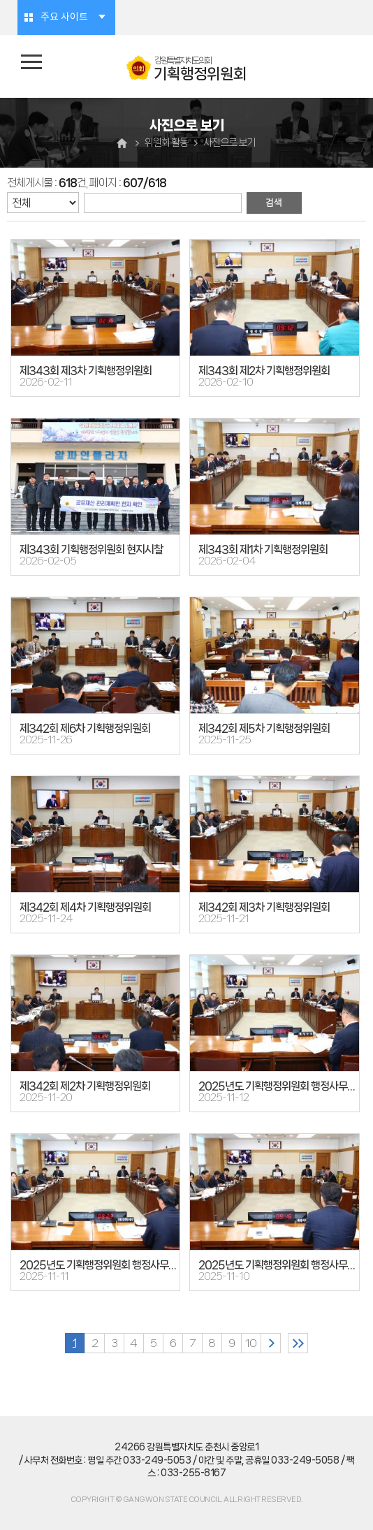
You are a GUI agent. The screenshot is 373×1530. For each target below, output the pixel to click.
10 (250, 1343)
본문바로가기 (0, 0)
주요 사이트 (64, 17)
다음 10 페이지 (271, 1343)
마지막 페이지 (298, 1343)
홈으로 (123, 143)
